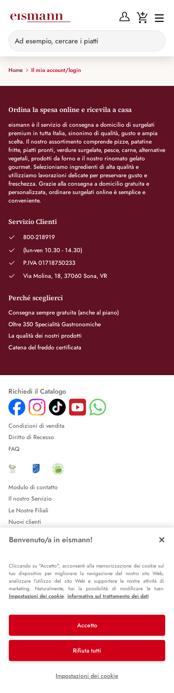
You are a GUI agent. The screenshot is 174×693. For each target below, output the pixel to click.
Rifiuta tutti (87, 650)
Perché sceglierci (35, 297)
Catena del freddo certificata (44, 347)
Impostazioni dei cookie (36, 596)
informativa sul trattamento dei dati (108, 596)
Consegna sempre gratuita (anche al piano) (63, 312)
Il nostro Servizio (30, 498)
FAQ (13, 449)
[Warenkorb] (142, 17)
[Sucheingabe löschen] (154, 41)
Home (15, 70)
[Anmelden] (124, 17)
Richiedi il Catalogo (37, 391)
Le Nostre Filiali (28, 510)
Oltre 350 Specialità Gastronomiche (54, 324)
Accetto (87, 625)
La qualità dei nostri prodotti (45, 335)
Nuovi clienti (24, 521)
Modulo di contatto (33, 487)
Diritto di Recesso (31, 437)
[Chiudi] (162, 539)
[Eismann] (40, 17)
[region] (87, 610)
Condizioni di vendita (36, 425)
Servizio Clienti (32, 221)
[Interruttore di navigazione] (157, 17)
